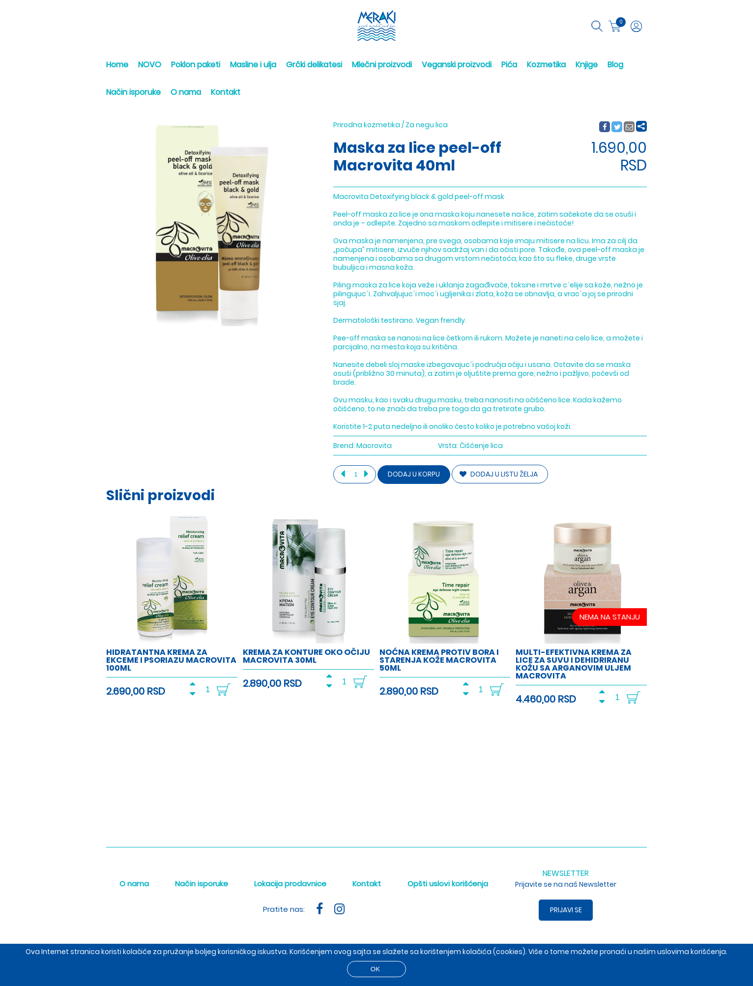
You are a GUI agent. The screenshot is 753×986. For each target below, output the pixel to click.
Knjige (587, 64)
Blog (615, 64)
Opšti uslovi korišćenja (447, 883)
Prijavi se (566, 910)
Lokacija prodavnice (290, 883)
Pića (509, 64)
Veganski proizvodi (457, 64)
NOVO (149, 64)
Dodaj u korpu (414, 474)
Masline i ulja (253, 64)
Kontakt (225, 92)
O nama (186, 92)
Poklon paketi (195, 64)
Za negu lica (426, 125)
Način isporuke (133, 92)
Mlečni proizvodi (382, 64)
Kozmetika (546, 64)
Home (117, 64)
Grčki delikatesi (314, 64)
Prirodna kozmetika (366, 125)
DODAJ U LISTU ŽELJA (499, 474)
